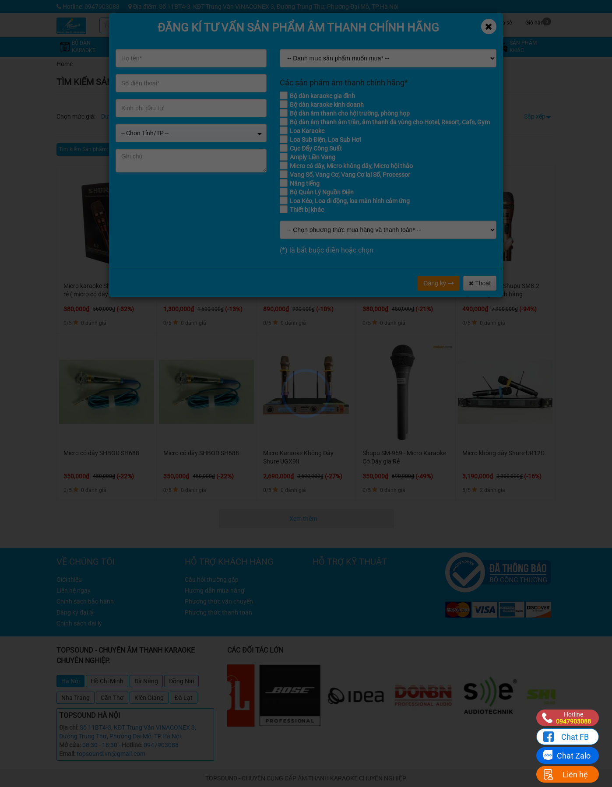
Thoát (480, 283)
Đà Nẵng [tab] (146, 681)
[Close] (488, 26)
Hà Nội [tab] (70, 681)
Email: (67, 753)
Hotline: (132, 744)
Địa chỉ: (68, 727)
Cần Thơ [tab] (112, 697)
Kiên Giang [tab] (149, 697)
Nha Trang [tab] (75, 697)
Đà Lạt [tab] (184, 697)
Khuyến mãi (372, 22)
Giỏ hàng (538, 22)
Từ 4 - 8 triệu (153, 116)
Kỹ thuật (404, 22)
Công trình (470, 22)
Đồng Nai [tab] (181, 681)
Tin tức (437, 22)
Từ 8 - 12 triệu (193, 116)
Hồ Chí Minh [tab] (107, 681)
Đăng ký (438, 283)
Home (64, 63)
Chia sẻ (503, 22)
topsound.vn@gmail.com (111, 753)
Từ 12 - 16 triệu (236, 116)
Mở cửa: (70, 744)
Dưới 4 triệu (116, 116)
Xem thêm (303, 518)
